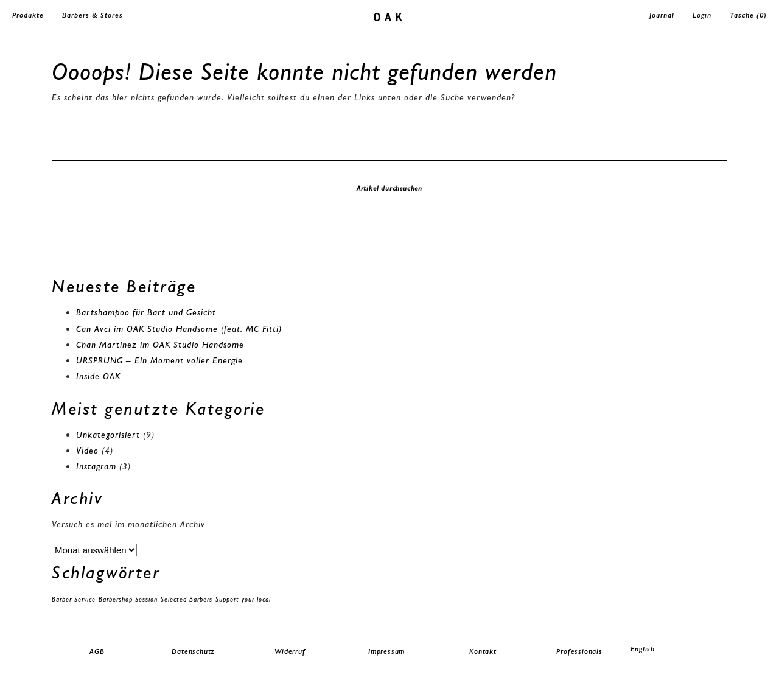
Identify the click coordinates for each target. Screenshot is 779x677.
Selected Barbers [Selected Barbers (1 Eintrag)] (186, 599)
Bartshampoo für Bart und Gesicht (146, 312)
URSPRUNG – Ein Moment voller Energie (159, 360)
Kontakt (483, 651)
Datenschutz (193, 651)
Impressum (386, 651)
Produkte (28, 15)
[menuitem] (676, 649)
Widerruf (289, 651)
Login (702, 15)
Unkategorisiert (108, 434)
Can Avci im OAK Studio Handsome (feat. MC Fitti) (179, 328)
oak (390, 16)
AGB (96, 651)
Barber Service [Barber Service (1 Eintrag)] (74, 599)
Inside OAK (98, 376)
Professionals (579, 651)
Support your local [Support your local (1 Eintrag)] (243, 599)
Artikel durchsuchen (389, 188)
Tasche (748, 15)
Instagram (96, 466)
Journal (661, 15)
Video (87, 450)
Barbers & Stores (92, 15)
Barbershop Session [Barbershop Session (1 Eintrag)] (128, 599)
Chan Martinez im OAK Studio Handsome (160, 344)
